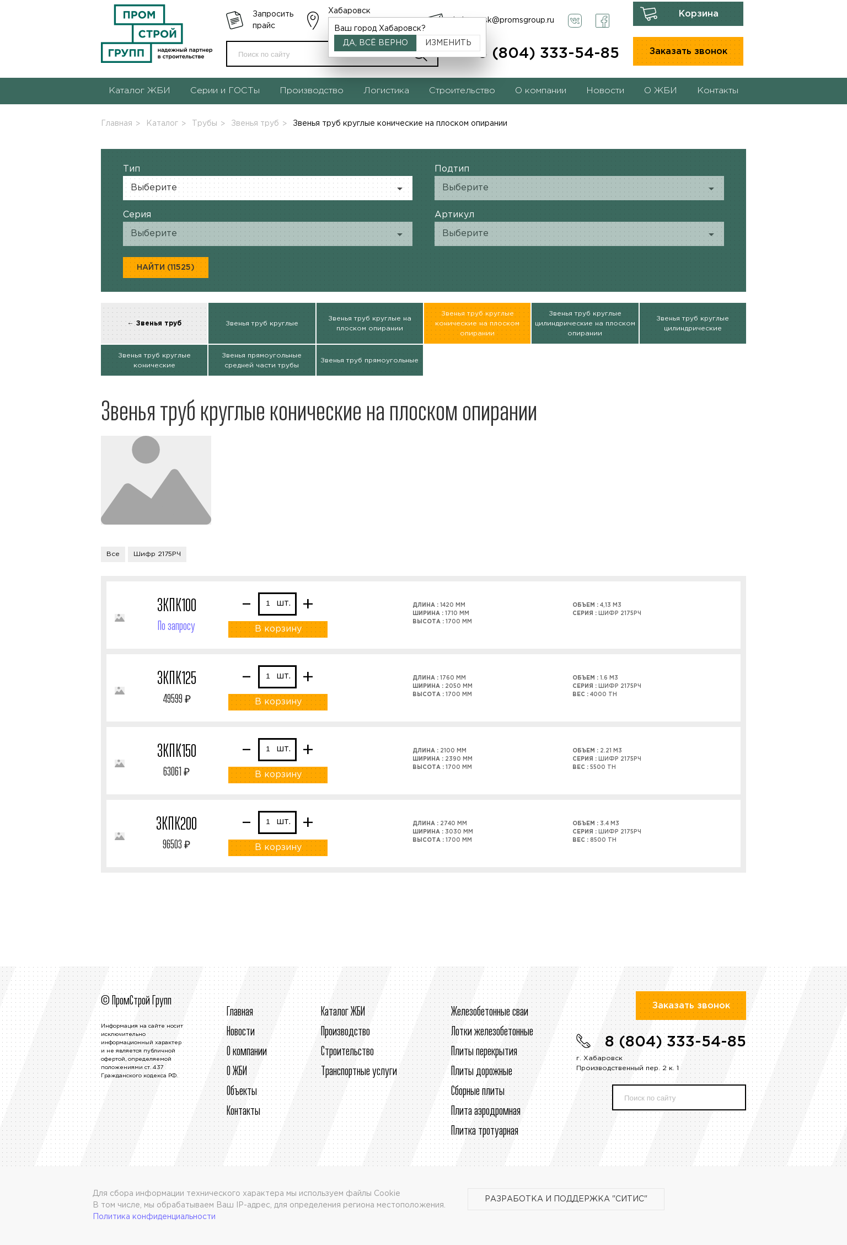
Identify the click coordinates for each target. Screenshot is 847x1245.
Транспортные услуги (359, 1071)
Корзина (699, 14)
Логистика (386, 91)
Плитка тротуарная (484, 1131)
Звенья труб (255, 123)
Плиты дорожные (481, 1071)
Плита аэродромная (486, 1111)
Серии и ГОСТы (225, 91)
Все (113, 554)
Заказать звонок (688, 51)
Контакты (717, 91)
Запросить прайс (273, 20)
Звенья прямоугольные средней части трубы (262, 360)
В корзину (278, 629)
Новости (605, 91)
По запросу (176, 626)
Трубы (204, 123)
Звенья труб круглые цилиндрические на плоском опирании (585, 323)
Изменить (448, 43)
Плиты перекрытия (484, 1052)
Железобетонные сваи (489, 1012)
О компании (540, 91)
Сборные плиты (478, 1091)
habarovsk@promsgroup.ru (503, 20)
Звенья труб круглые (262, 323)
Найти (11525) (166, 267)
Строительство (462, 91)
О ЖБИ (660, 91)
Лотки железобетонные (492, 1032)
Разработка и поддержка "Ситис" (566, 1199)
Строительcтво (347, 1052)
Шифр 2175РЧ (157, 554)
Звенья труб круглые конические (154, 360)
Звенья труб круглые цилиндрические (692, 324)
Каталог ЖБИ (139, 91)
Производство (312, 91)
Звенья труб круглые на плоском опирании (369, 324)
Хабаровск (349, 11)
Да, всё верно (375, 43)
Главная (116, 123)
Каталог (162, 123)
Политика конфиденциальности (154, 1217)
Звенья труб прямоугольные (369, 360)
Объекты (242, 1091)
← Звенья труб (154, 323)
